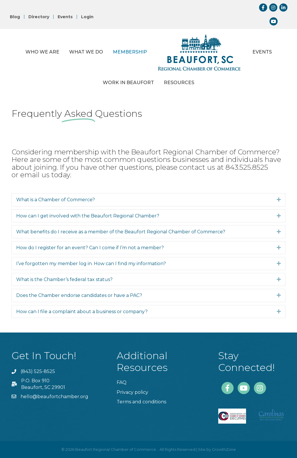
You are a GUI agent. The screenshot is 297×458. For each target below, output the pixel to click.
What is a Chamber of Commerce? (55, 199)
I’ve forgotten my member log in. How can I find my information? (91, 263)
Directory (38, 17)
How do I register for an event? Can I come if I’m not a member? (90, 247)
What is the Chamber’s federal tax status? (64, 279)
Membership (130, 52)
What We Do (86, 52)
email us (35, 175)
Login (87, 17)
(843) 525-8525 (38, 371)
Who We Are (42, 52)
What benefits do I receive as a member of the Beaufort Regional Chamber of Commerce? (120, 231)
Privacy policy (132, 392)
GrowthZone (224, 449)
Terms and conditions (141, 402)
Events (65, 17)
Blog (15, 17)
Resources (179, 82)
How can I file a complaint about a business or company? (82, 311)
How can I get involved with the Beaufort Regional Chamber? (87, 216)
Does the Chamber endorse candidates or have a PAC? (79, 295)
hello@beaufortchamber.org (54, 396)
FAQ (121, 382)
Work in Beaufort (128, 82)
